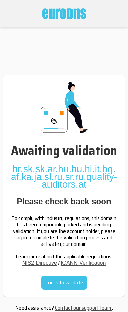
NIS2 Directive (39, 263)
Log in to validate (64, 282)
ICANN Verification (83, 263)
